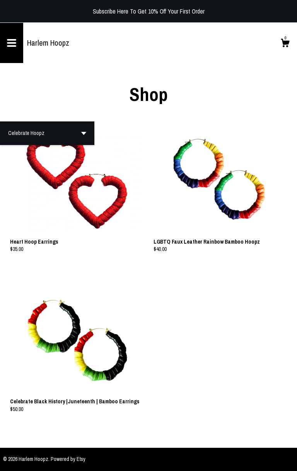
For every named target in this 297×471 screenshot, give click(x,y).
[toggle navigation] (11, 43)
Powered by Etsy (68, 459)
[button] (47, 133)
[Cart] (285, 44)
